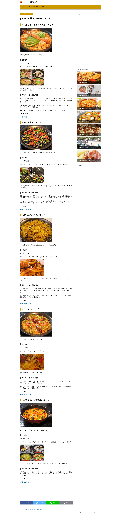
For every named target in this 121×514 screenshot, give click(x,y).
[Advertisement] (89, 40)
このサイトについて (30, 509)
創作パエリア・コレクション (26, 13)
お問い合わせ (40, 509)
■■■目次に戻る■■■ (25, 117)
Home (22, 6)
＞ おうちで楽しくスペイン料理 (35, 6)
